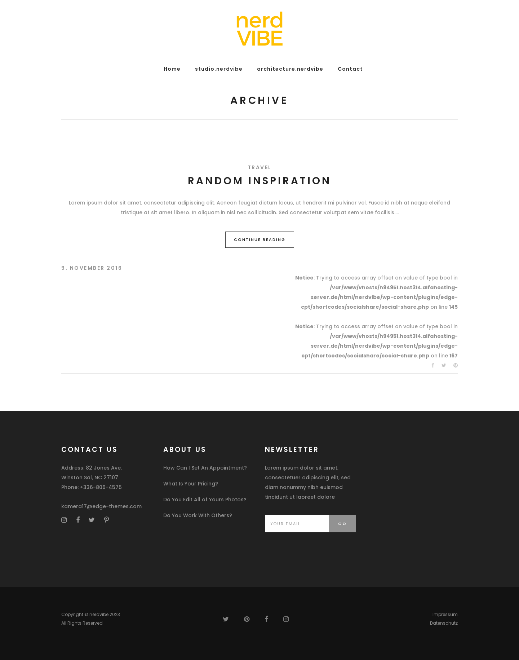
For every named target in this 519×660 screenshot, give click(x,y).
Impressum (445, 614)
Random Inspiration (259, 181)
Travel (260, 167)
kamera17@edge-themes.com (101, 506)
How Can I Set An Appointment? (205, 467)
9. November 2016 (91, 268)
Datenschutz (444, 623)
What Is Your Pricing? (190, 483)
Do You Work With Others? (197, 515)
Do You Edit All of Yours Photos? (205, 499)
